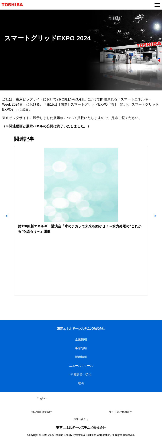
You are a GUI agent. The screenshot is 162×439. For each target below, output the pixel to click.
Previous (7, 221)
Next (155, 221)
